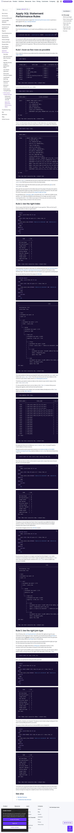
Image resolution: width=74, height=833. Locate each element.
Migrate (4, 31)
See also (65, 31)
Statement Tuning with (8, 98)
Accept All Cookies (14, 819)
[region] (14, 820)
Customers (40, 817)
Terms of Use (41, 824)
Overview (5, 54)
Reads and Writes (6, 42)
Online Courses (5, 119)
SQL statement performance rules (40, 20)
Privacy (39, 822)
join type (31, 639)
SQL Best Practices (22, 797)
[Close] (26, 810)
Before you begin (67, 17)
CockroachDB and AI (7, 18)
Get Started (5, 16)
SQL (3, 112)
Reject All (14, 823)
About (39, 809)
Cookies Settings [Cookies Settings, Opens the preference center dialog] (15, 827)
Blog (39, 811)
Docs (27, 809)
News (39, 819)
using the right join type (40, 192)
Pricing (38, 1)
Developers (28, 814)
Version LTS (23, 9)
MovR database (24, 29)
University (28, 811)
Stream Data (5, 44)
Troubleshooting (6, 109)
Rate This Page (67, 822)
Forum (27, 820)
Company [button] (52, 1)
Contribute (66, 11)
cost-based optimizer (30, 634)
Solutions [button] (21, 1)
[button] (58, 1)
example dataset (30, 21)
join (51, 184)
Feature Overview (6, 24)
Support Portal (29, 825)
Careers (39, 814)
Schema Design (5, 39)
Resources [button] (28, 1)
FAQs (3, 117)
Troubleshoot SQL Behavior (24, 799)
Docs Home (5, 13)
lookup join (36, 645)
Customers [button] (45, 1)
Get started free (68, 1)
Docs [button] (33, 1)
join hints (53, 635)
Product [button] (15, 1)
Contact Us (28, 828)
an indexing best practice (41, 378)
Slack (27, 822)
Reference (4, 114)
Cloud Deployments (7, 33)
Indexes (5, 60)
